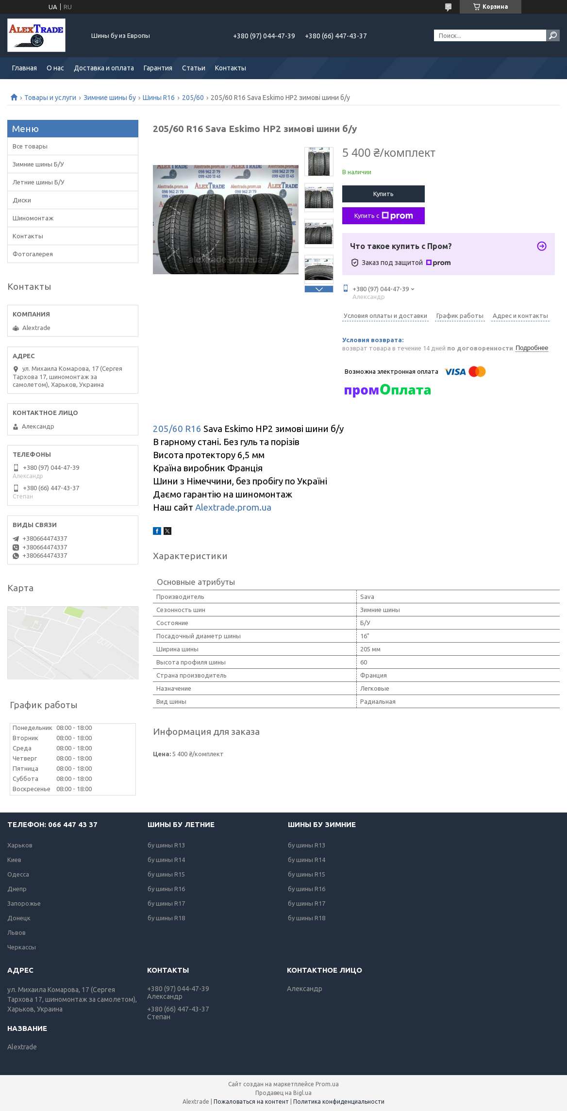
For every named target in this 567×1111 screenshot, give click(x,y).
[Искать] (553, 35)
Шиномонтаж (33, 218)
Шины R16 (159, 97)
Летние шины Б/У (39, 182)
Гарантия (158, 68)
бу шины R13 (166, 845)
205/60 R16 (177, 429)
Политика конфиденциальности (338, 1101)
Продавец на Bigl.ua (283, 1093)
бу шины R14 (166, 859)
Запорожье (24, 903)
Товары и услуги (50, 97)
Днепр (17, 888)
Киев (14, 859)
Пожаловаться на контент (251, 1101)
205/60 (193, 97)
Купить (383, 193)
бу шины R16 (166, 888)
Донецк (19, 917)
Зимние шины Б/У (38, 164)
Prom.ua (327, 1084)
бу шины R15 (166, 874)
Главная (24, 68)
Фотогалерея (33, 253)
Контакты (230, 68)
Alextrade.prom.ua (233, 507)
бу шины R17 (166, 903)
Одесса (18, 874)
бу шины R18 (166, 917)
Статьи (193, 68)
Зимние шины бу (109, 97)
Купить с (383, 216)
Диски (22, 200)
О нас (55, 68)
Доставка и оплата (104, 68)
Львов (16, 932)
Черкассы (21, 947)
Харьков (20, 845)
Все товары (30, 146)
